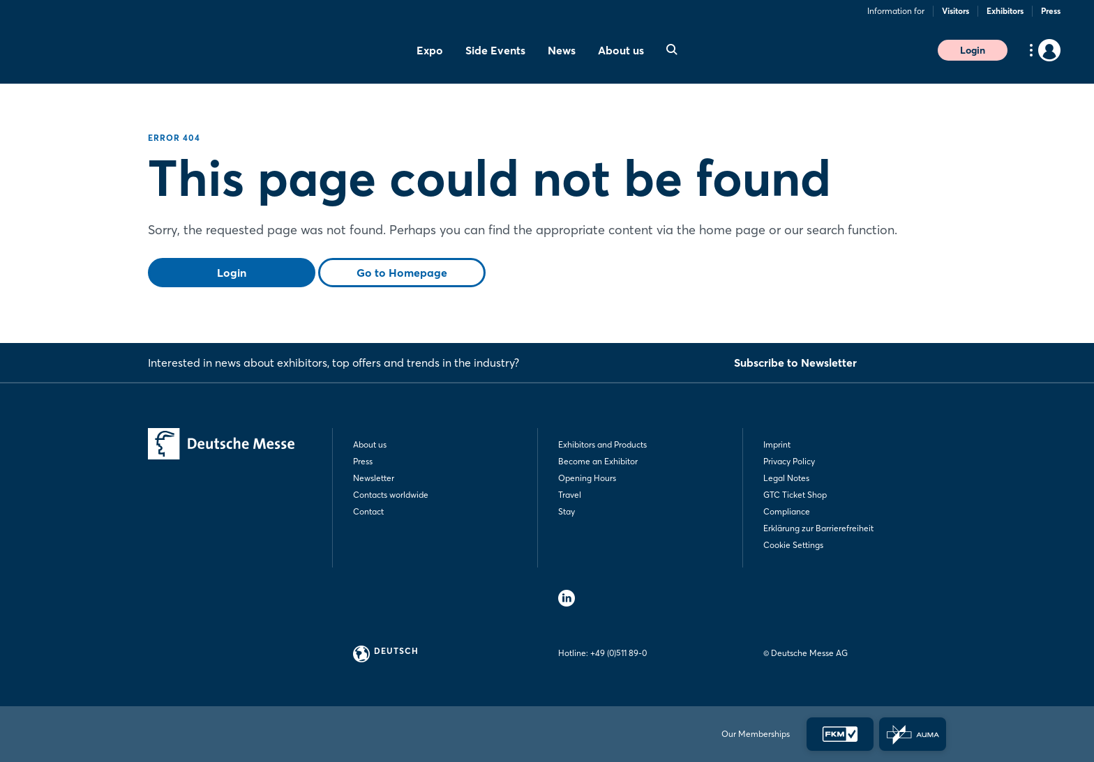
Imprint (776, 444)
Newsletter (373, 478)
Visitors (955, 11)
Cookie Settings (793, 545)
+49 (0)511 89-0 (618, 653)
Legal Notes (786, 478)
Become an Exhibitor (598, 461)
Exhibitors (1005, 11)
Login (972, 50)
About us (370, 444)
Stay (566, 511)
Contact (368, 511)
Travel (569, 494)
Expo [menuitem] (430, 50)
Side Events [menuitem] (495, 50)
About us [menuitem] (621, 50)
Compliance (786, 511)
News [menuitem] (562, 50)
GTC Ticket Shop (795, 494)
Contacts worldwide (390, 494)
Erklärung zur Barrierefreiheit (818, 528)
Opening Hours (587, 478)
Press (1051, 11)
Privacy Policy (789, 461)
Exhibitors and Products (602, 444)
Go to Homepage (402, 273)
